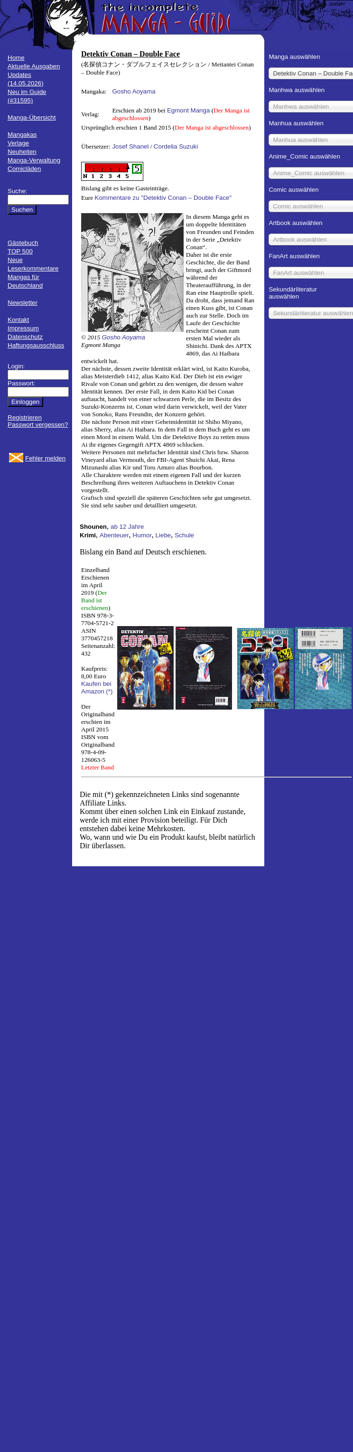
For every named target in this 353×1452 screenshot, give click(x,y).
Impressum (23, 328)
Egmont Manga (188, 110)
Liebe (163, 535)
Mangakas (22, 134)
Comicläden (24, 168)
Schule (184, 535)
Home (16, 57)
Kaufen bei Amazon (96, 687)
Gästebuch (23, 242)
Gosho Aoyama (133, 91)
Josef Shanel (130, 146)
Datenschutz (25, 336)
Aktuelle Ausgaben (34, 66)
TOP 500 (20, 251)
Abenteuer (114, 535)
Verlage (18, 143)
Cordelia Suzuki (176, 146)
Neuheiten (22, 151)
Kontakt (18, 319)
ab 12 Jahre (127, 526)
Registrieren (25, 417)
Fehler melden (45, 458)
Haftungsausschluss (36, 345)
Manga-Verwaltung (34, 160)
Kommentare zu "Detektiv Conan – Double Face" (163, 197)
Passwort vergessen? (38, 424)
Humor (142, 535)
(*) (109, 691)
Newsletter (22, 302)
